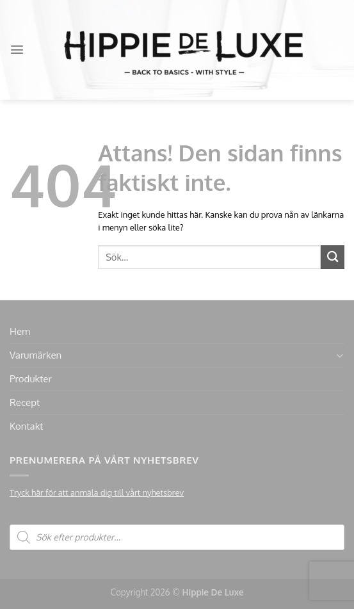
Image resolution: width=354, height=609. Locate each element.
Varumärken (35, 355)
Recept (25, 402)
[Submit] (332, 257)
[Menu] (17, 50)
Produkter (31, 379)
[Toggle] (339, 355)
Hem (20, 331)
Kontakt (26, 426)
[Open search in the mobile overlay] (177, 537)
